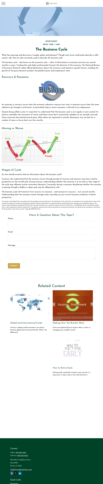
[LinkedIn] (20, 473)
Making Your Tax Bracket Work (68, 323)
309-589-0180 (21, 453)
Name (10, 218)
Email (10, 232)
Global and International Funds (26, 323)
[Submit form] (14, 265)
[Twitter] (15, 473)
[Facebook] (11, 473)
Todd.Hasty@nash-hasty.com (21, 470)
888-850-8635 (22, 456)
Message (11, 245)
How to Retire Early (63, 368)
